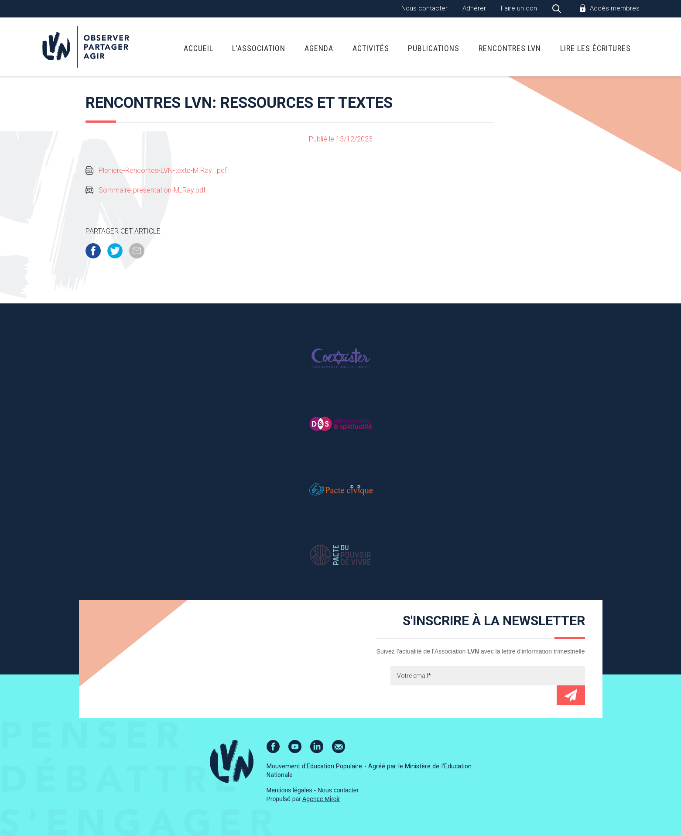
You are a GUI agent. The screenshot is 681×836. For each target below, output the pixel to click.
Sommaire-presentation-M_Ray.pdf (152, 190)
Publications (433, 48)
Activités (370, 48)
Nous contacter (424, 8)
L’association (258, 48)
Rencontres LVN (510, 48)
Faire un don (519, 8)
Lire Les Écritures (595, 48)
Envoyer (571, 695)
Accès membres (615, 8)
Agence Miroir (321, 798)
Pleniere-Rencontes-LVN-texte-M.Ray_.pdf (163, 170)
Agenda (319, 48)
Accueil (198, 48)
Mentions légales (289, 790)
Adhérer (474, 8)
